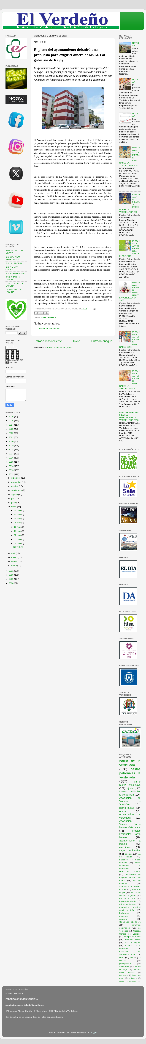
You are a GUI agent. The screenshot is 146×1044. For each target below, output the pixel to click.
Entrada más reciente (48, 341)
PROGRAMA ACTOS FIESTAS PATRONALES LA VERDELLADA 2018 (129, 416)
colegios (128, 854)
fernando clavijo (133, 940)
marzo (14, 557)
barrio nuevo (126, 807)
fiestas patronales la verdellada (130, 773)
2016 (11, 458)
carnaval (123, 919)
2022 (11, 433)
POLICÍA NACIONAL (15, 273)
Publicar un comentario (48, 328)
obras (122, 811)
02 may (17, 543)
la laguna (133, 978)
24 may (17, 523)
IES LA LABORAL (13, 263)
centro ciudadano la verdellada (130, 866)
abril (13, 553)
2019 (11, 445)
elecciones (125, 847)
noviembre (16, 482)
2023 (11, 429)
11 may (17, 527)
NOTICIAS (18, 547)
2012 (11, 474)
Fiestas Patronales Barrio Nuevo (130, 834)
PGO (121, 957)
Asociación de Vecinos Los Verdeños (130, 801)
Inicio (76, 341)
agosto (14, 494)
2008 (11, 583)
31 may (17, 510)
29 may (17, 514)
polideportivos (125, 963)
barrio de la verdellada (130, 763)
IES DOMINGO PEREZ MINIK (12, 258)
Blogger (93, 1032)
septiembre (16, 490)
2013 (11, 470)
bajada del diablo (127, 901)
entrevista (123, 975)
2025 (11, 420)
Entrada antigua (101, 341)
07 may (17, 535)
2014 (11, 466)
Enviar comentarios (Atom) (59, 347)
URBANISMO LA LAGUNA (13, 290)
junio (13, 502)
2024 (11, 425)
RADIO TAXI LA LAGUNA (12, 278)
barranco (123, 860)
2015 (11, 462)
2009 (11, 579)
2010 (11, 575)
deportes (123, 916)
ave (131, 958)
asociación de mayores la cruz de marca (130, 877)
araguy (121, 981)
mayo (14, 507)
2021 (11, 437)
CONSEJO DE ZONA (130, 922)
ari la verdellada (48, 317)
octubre (15, 486)
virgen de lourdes (130, 850)
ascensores (124, 966)
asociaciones (132, 981)
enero (14, 565)
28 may (17, 518)
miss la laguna (133, 942)
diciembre (16, 478)
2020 (11, 441)
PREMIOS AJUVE (130, 871)
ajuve (130, 788)
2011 (11, 571)
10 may (17, 531)
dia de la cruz (127, 898)
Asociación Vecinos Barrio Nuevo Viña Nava (130, 824)
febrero (15, 561)
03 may (17, 539)
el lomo (128, 945)
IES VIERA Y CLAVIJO (11, 268)
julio (13, 498)
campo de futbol (132, 937)
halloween (124, 913)
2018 (11, 449)
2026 (11, 416)
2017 (11, 454)
